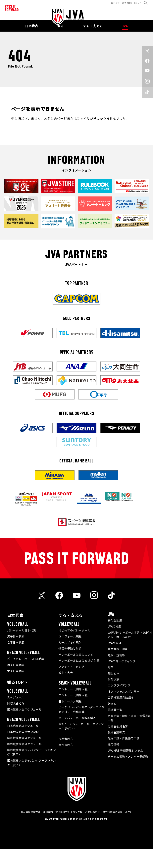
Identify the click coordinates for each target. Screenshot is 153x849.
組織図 (112, 704)
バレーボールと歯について (76, 655)
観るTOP (15, 682)
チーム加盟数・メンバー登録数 (128, 756)
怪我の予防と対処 (70, 648)
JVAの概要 (115, 626)
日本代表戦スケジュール (23, 726)
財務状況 (113, 679)
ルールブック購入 (70, 642)
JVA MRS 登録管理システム (125, 750)
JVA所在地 (115, 643)
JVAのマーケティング (122, 661)
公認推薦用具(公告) (120, 697)
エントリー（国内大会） (74, 689)
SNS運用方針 (62, 812)
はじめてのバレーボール (74, 630)
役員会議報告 (116, 732)
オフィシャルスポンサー (123, 691)
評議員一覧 (115, 710)
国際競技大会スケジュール (24, 738)
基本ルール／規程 (70, 701)
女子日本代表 (16, 642)
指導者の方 (66, 739)
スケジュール (15, 697)
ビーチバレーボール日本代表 (26, 659)
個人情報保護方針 (30, 812)
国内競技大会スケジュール (24, 709)
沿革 (111, 667)
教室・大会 (66, 673)
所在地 (128, 812)
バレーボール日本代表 (21, 630)
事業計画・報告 (118, 649)
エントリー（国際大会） (74, 695)
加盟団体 (113, 673)
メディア (115, 2)
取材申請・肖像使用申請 (123, 738)
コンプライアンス (119, 685)
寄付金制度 (115, 620)
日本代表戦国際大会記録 (23, 732)
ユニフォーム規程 (70, 636)
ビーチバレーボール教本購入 (77, 718)
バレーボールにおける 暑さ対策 (79, 660)
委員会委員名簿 (118, 726)
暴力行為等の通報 (113, 812)
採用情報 (113, 744)
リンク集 (78, 812)
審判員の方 (66, 745)
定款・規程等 (116, 655)
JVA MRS (127, 2)
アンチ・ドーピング (71, 667)
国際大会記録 (16, 703)
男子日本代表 (16, 636)
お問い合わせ (92, 812)
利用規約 (48, 812)
